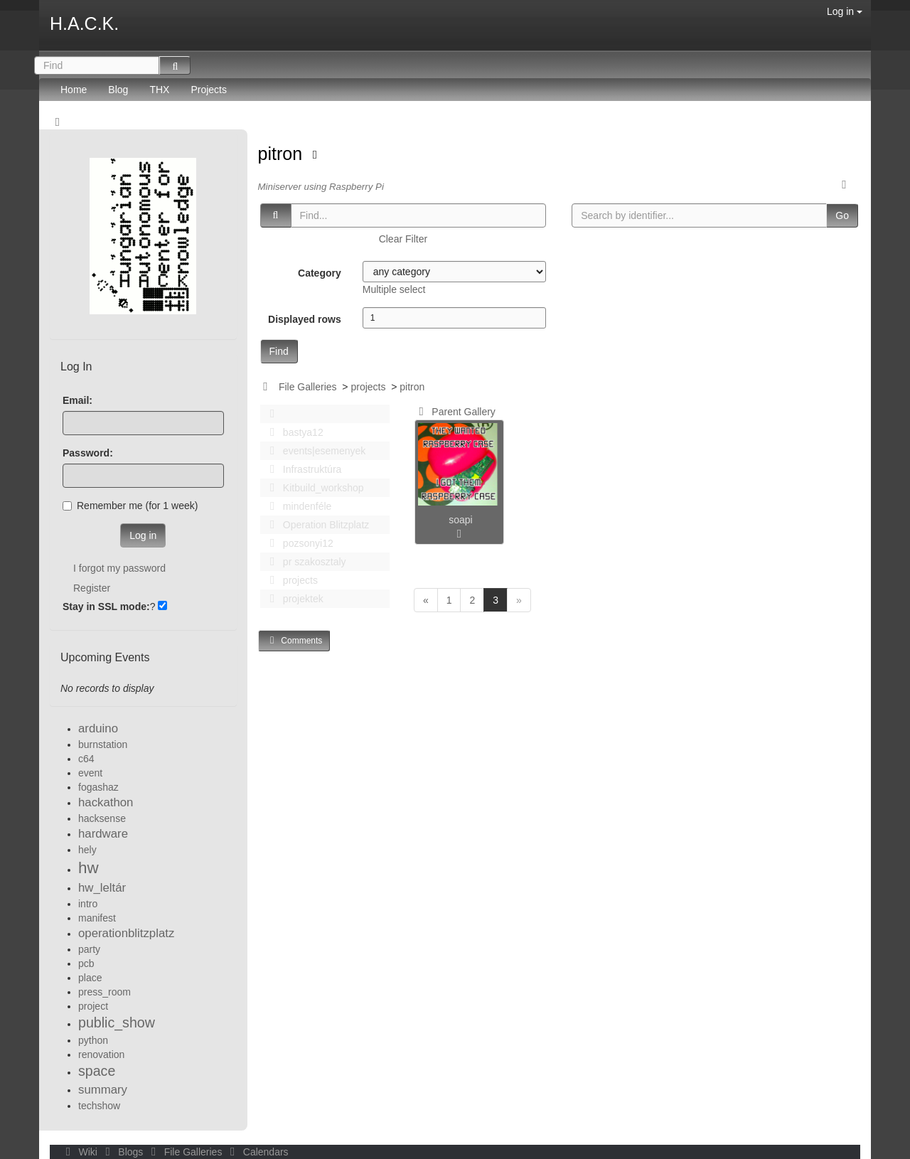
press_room (104, 992)
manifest (97, 918)
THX (159, 89)
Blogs (123, 1152)
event (90, 773)
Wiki (80, 1152)
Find (279, 351)
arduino (98, 728)
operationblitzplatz (126, 933)
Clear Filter (403, 239)
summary (102, 1089)
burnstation (102, 744)
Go (842, 215)
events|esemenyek (314, 450)
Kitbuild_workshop (313, 487)
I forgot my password (119, 568)
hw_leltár (102, 887)
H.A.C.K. (84, 23)
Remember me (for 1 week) (130, 505)
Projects (209, 89)
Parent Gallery (455, 411)
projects (367, 386)
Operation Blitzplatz (316, 524)
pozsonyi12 (297, 543)
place (90, 977)
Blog (118, 89)
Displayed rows (304, 319)
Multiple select (394, 289)
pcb (86, 963)
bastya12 (292, 432)
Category (319, 273)
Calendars (256, 1152)
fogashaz (98, 787)
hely (87, 849)
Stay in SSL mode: (106, 606)
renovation (101, 1054)
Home (73, 89)
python (93, 1040)
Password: (88, 453)
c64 (86, 758)
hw (88, 868)
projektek (292, 598)
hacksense (102, 818)
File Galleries (308, 386)
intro (87, 903)
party (89, 949)
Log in (844, 11)
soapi (460, 519)
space (96, 1071)
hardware (103, 833)
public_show (116, 1022)
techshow (99, 1105)
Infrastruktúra (302, 469)
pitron (282, 154)
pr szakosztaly (304, 561)
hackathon (105, 802)
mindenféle (297, 506)
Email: (77, 400)
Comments (294, 640)
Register (91, 588)
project (93, 1006)
